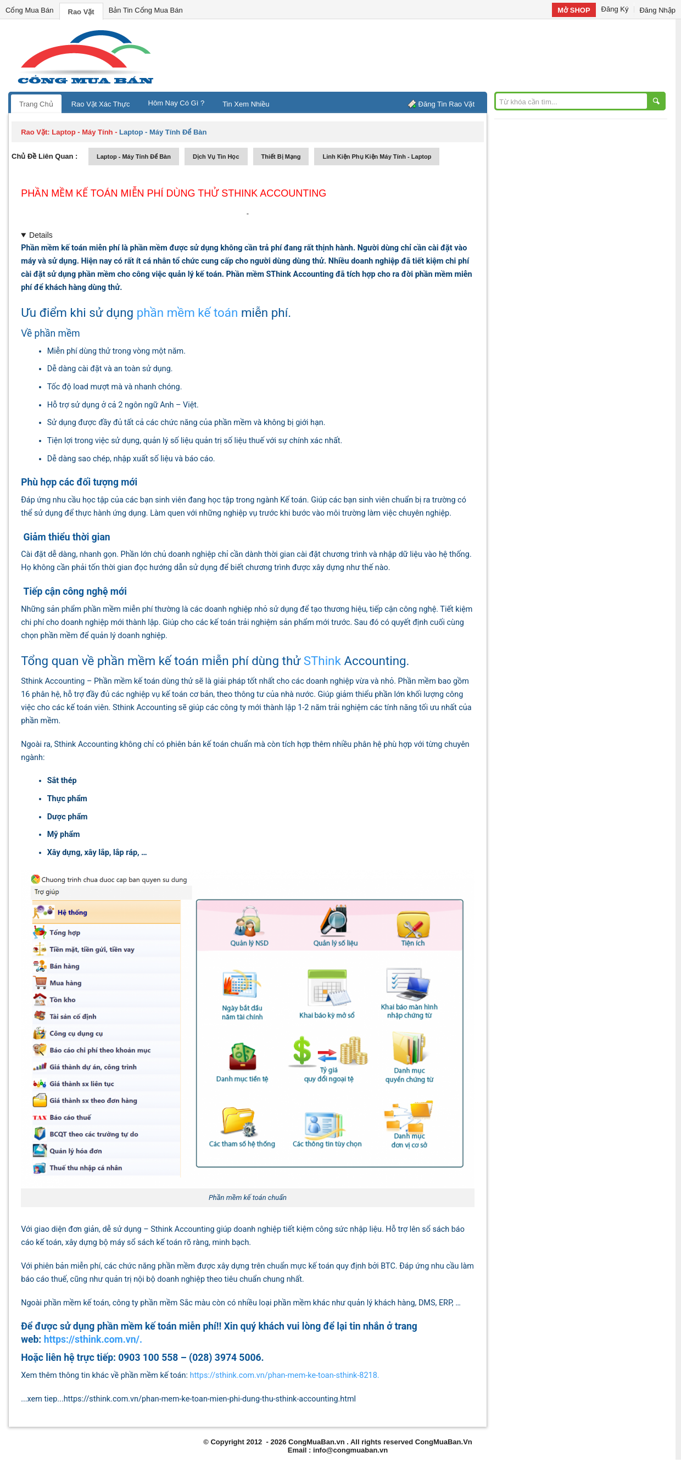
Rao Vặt (81, 12)
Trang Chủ (36, 104)
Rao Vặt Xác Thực (100, 104)
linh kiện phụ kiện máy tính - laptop (376, 156)
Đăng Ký (615, 9)
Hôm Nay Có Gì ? (176, 103)
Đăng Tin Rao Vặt (446, 104)
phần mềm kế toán (187, 312)
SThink (322, 661)
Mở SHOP (573, 10)
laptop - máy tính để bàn (134, 156)
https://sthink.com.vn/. (93, 1339)
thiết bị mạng (281, 156)
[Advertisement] (433, 55)
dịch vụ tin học (216, 156)
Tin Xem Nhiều (245, 104)
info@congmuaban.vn (350, 1450)
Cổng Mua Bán (29, 10)
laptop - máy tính (82, 132)
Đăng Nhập (657, 10)
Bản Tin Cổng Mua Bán (146, 10)
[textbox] (256, 405)
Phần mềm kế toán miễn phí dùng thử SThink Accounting (173, 193)
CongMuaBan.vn (316, 1442)
